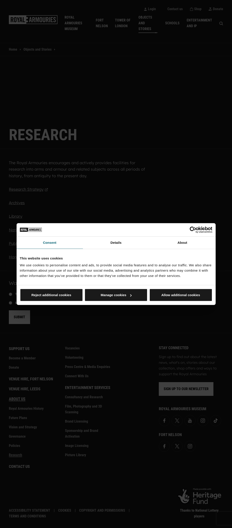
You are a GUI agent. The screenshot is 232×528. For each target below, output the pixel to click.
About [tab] (182, 242)
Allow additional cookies (180, 295)
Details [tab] (116, 242)
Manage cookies (116, 295)
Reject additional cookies (51, 295)
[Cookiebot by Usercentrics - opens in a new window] (193, 229)
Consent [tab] (49, 242)
